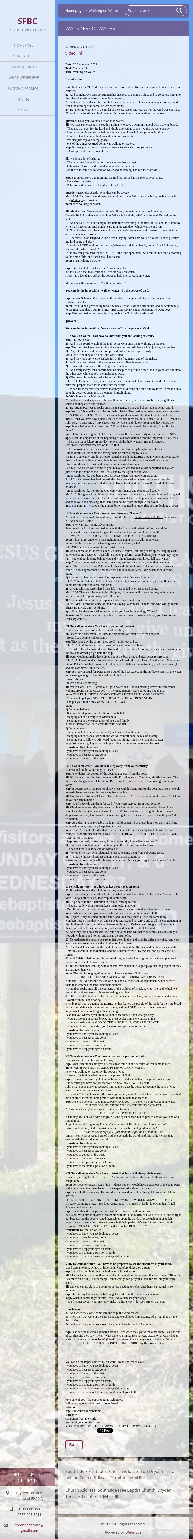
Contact (24, 110)
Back (74, 1444)
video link (74, 53)
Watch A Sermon (24, 88)
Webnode (134, 1532)
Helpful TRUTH (24, 66)
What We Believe (24, 77)
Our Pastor (24, 56)
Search (179, 10)
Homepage (23, 45)
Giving (24, 99)
